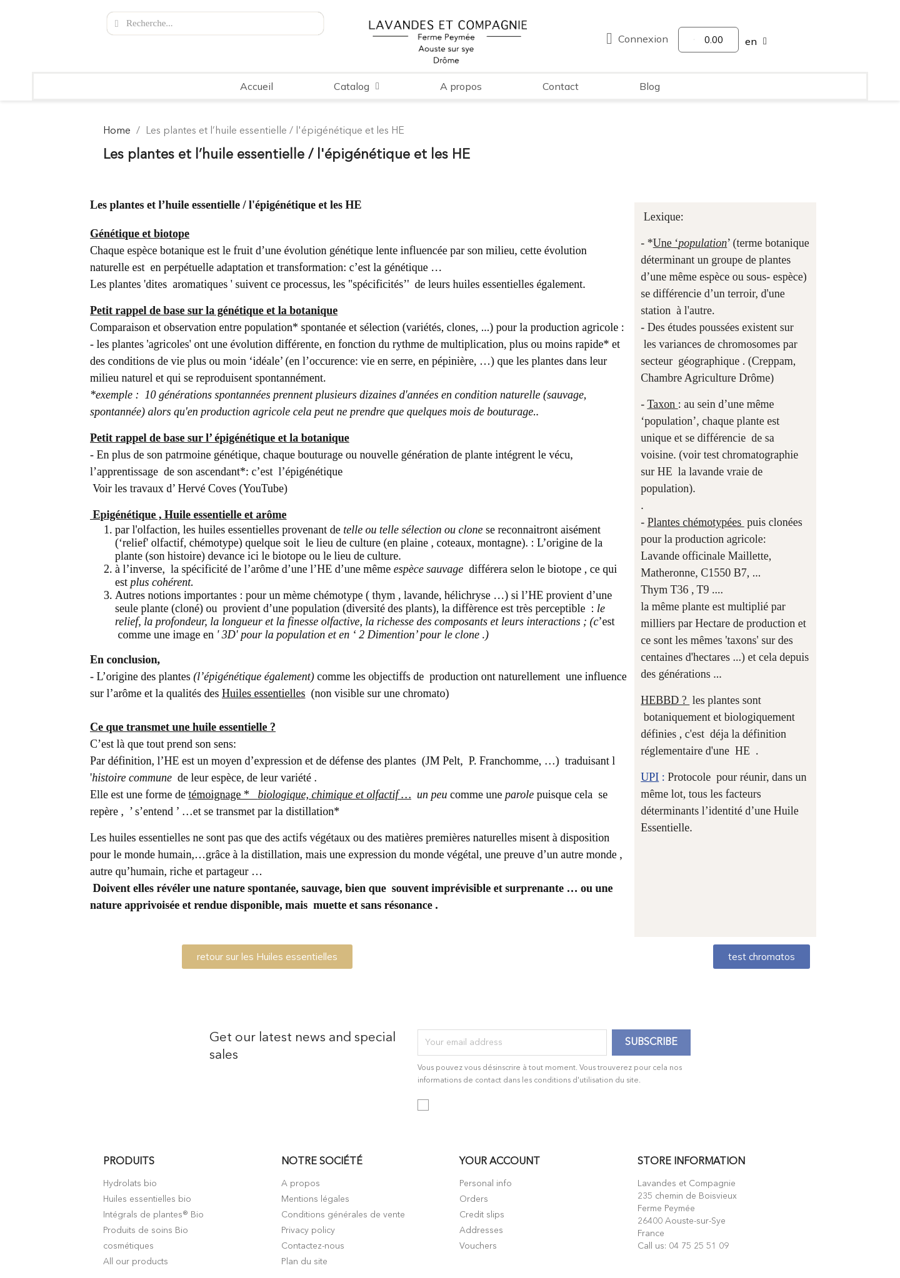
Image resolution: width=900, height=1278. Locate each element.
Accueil (256, 86)
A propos (461, 86)
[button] (267, 956)
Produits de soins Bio (145, 1230)
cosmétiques (128, 1246)
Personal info (485, 1183)
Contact (560, 86)
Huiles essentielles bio (147, 1199)
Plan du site (304, 1261)
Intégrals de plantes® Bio (153, 1215)
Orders (473, 1199)
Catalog (356, 86)
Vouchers (478, 1246)
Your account (499, 1162)
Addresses (481, 1230)
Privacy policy (308, 1230)
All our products (135, 1261)
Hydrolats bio (130, 1183)
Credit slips (481, 1215)
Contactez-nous (312, 1246)
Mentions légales (315, 1199)
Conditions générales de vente (343, 1215)
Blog (649, 86)
